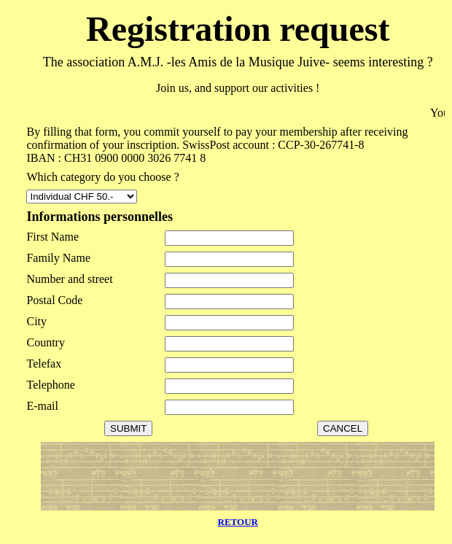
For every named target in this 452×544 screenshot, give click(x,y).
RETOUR (238, 521)
